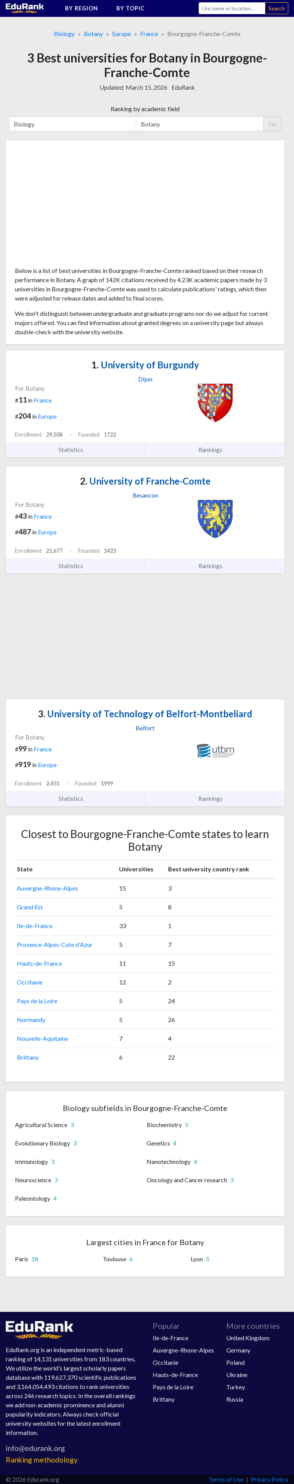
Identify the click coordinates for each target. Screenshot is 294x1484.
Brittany (28, 1057)
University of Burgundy (145, 364)
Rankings (214, 450)
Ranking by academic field (145, 108)
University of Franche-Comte (145, 480)
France (149, 33)
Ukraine (236, 1374)
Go (272, 123)
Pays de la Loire (37, 1000)
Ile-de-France (34, 925)
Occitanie (29, 982)
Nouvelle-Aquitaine (42, 1038)
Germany (238, 1350)
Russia (234, 1399)
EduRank (183, 87)
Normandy (31, 1019)
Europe (121, 33)
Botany (93, 33)
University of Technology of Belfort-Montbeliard (145, 713)
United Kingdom (248, 1337)
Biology (64, 33)
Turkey (235, 1386)
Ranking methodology (42, 1459)
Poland (235, 1362)
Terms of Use (226, 1479)
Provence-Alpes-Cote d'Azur (55, 944)
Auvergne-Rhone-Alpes (47, 888)
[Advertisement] (72, 206)
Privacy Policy (269, 1479)
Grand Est (30, 906)
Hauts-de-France (39, 963)
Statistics (75, 450)
